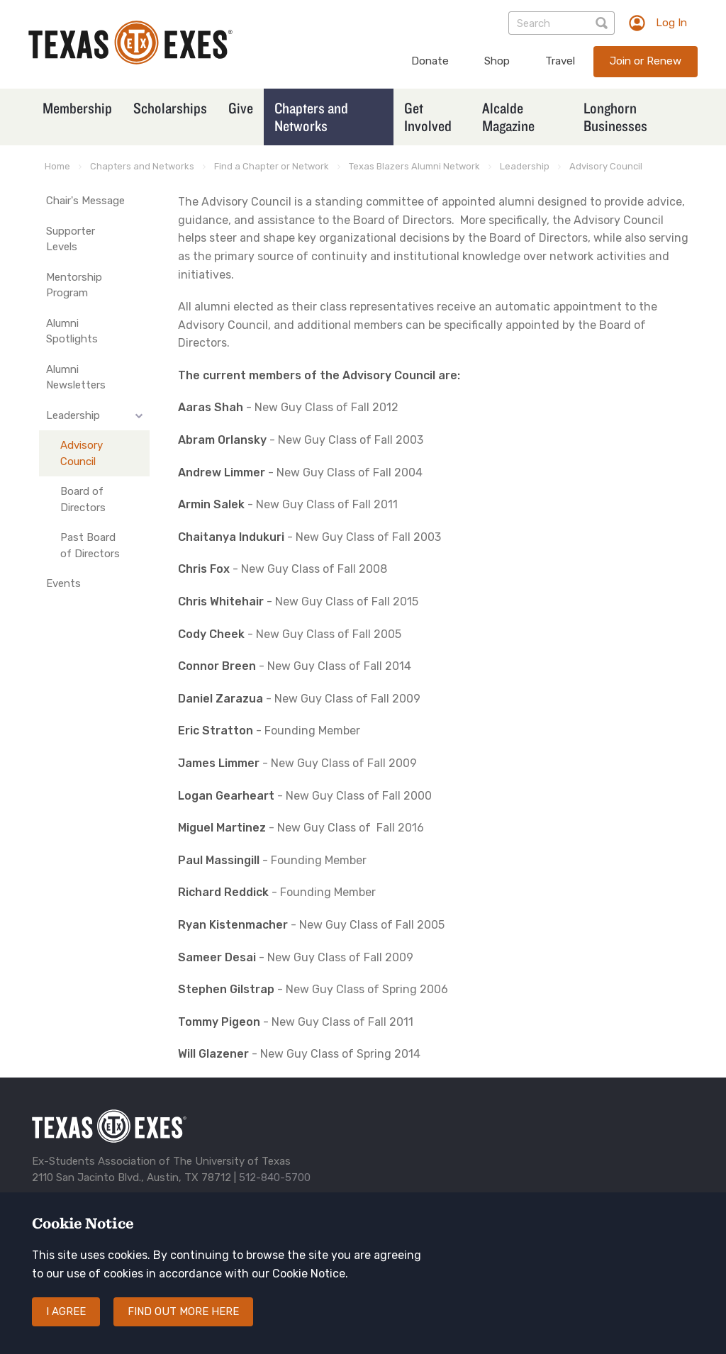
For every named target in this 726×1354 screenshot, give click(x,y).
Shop (497, 61)
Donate (430, 61)
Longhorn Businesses (615, 117)
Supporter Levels (70, 239)
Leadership (524, 166)
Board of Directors (83, 499)
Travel (560, 61)
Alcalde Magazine (508, 117)
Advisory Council (605, 166)
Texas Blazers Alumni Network (414, 166)
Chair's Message (85, 200)
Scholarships (170, 108)
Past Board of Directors (90, 545)
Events (63, 583)
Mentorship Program (74, 285)
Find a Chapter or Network (271, 166)
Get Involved (428, 117)
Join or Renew (645, 61)
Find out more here (183, 1311)
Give (240, 108)
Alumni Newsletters (76, 377)
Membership (77, 108)
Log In (671, 22)
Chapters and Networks (311, 117)
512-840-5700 (275, 1177)
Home (57, 166)
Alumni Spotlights (72, 331)
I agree (66, 1311)
